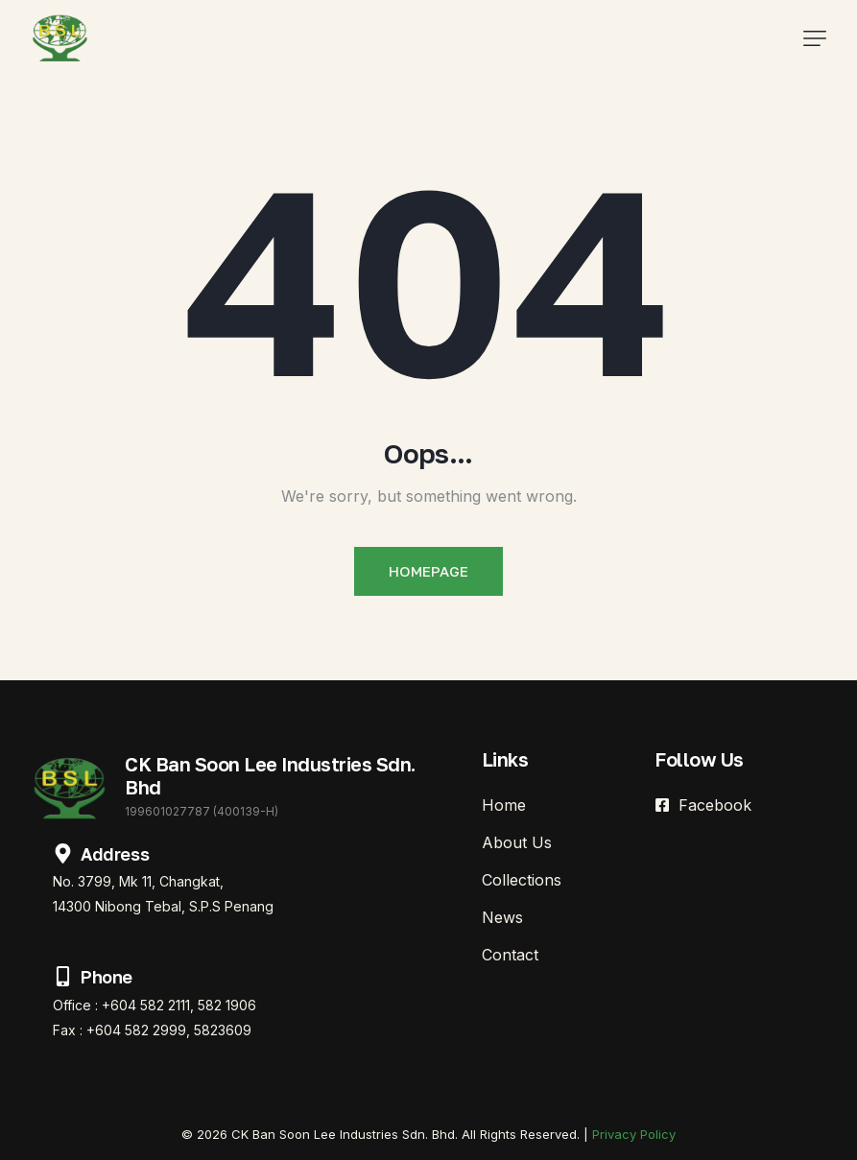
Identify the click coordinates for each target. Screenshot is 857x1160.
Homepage (428, 571)
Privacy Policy (634, 1134)
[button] (814, 38)
